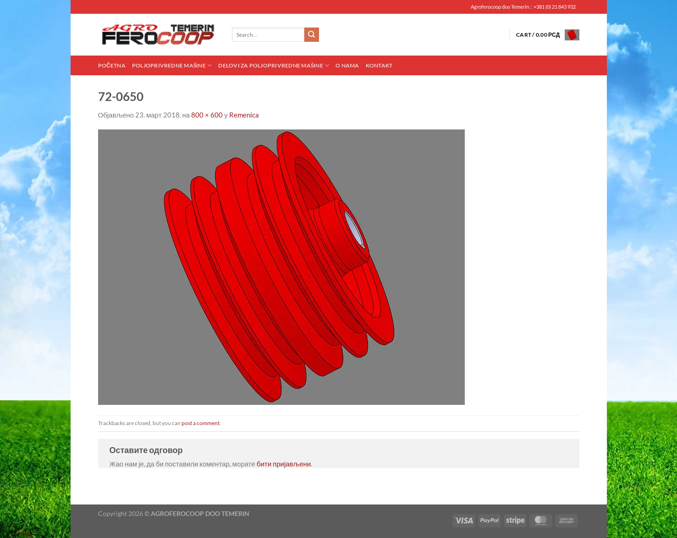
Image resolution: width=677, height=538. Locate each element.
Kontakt (379, 65)
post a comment (201, 423)
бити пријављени (284, 464)
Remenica (244, 115)
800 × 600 (207, 115)
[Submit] (311, 35)
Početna (112, 65)
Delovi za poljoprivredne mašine (273, 65)
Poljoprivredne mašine (172, 65)
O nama (347, 65)
